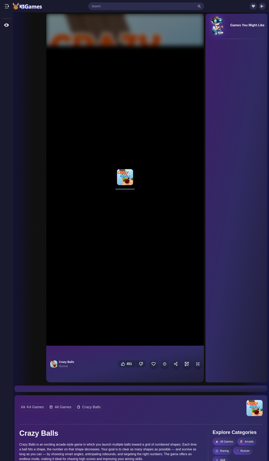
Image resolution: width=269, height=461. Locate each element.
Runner (243, 450)
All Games (63, 407)
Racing (222, 450)
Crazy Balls (91, 407)
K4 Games (35, 407)
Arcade (247, 441)
